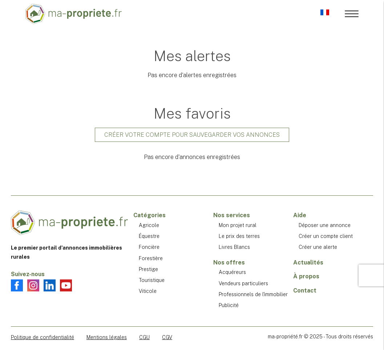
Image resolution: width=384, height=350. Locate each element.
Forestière (151, 258)
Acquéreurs (232, 272)
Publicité (229, 305)
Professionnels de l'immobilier (253, 294)
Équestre (149, 236)
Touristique (152, 280)
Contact (304, 290)
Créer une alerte (318, 247)
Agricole (149, 225)
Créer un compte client (326, 236)
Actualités (308, 262)
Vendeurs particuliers (243, 283)
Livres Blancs (234, 247)
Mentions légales (106, 337)
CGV (167, 337)
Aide (299, 215)
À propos (306, 276)
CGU (144, 337)
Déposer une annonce (325, 225)
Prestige (148, 269)
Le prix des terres (239, 236)
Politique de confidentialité (42, 337)
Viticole (148, 291)
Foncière (149, 247)
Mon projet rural (237, 225)
